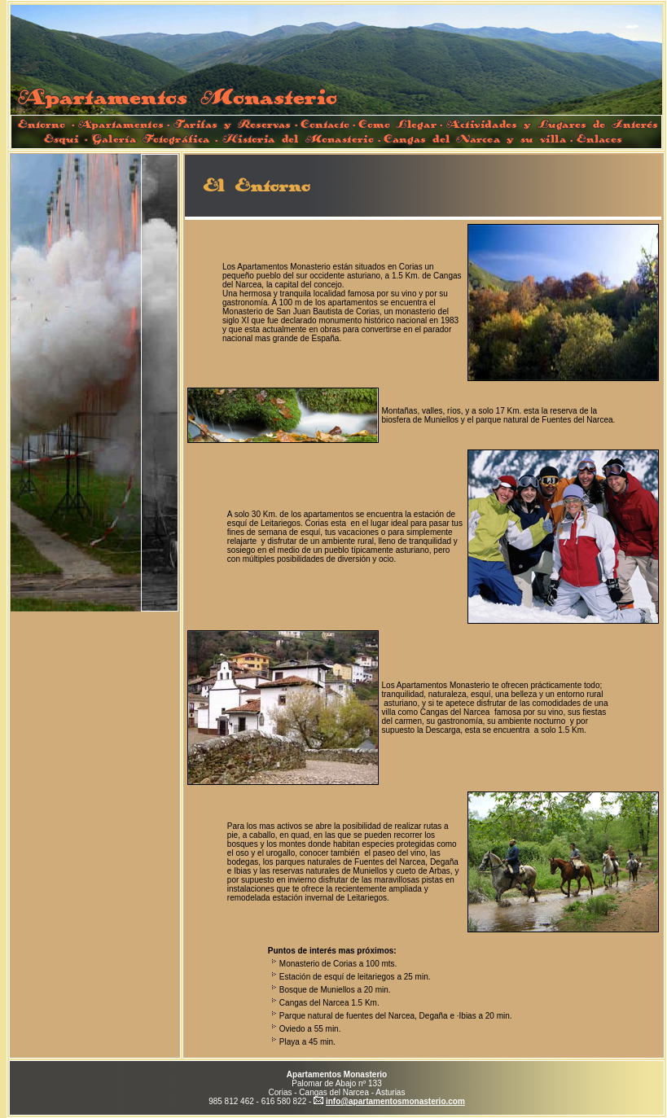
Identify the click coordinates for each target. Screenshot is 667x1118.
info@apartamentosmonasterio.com (395, 1101)
